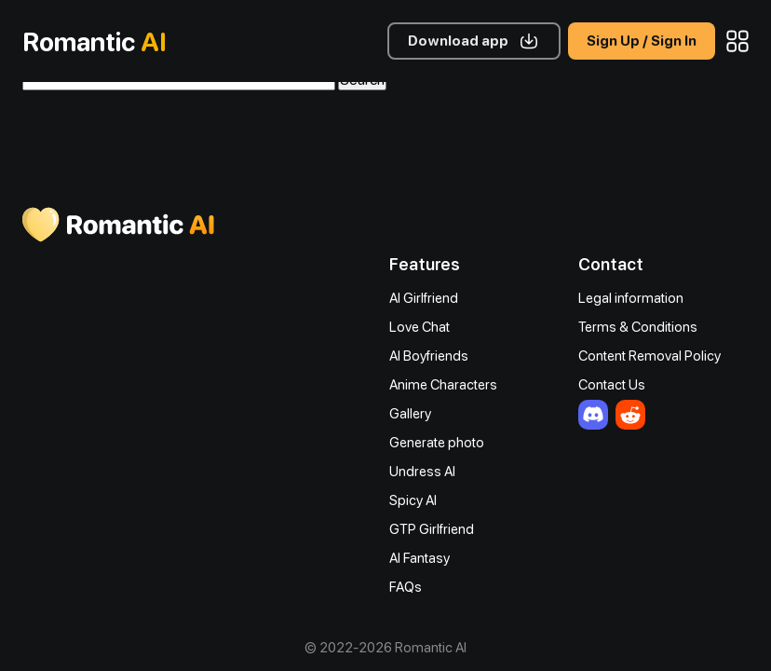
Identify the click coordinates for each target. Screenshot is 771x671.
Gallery (410, 413)
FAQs (405, 587)
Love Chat (419, 327)
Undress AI (422, 471)
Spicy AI (413, 500)
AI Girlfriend (423, 298)
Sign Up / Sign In (642, 41)
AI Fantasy (419, 558)
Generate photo (436, 442)
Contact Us (611, 385)
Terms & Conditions (637, 327)
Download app (458, 41)
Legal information (630, 298)
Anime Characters (443, 385)
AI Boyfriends (428, 356)
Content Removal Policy (649, 356)
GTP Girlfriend (431, 529)
